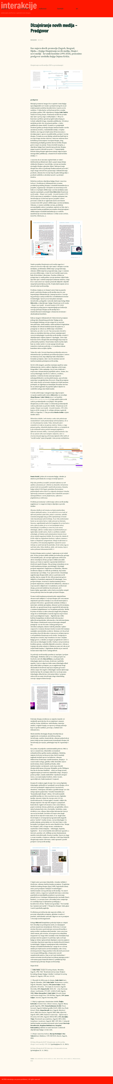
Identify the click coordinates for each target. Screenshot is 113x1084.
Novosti (40, 40)
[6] (53, 549)
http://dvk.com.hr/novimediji (40, 399)
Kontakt (60, 8)
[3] (36, 156)
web (31, 1061)
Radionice (42, 8)
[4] (36, 183)
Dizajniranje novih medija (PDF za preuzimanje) (46, 65)
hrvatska (60, 1058)
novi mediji (68, 1058)
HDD (55, 1058)
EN (77, 8)
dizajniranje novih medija (44, 1058)
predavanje (76, 1058)
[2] (54, 149)
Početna (5, 8)
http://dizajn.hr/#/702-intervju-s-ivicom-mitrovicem (50, 1048)
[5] (43, 412)
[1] (56, 117)
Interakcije (24, 8)
